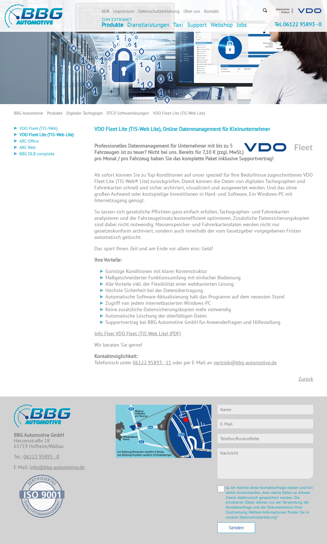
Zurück (306, 379)
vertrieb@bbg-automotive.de (245, 362)
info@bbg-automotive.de (57, 467)
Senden (236, 528)
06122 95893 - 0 (41, 456)
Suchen (265, 10)
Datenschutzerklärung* (259, 517)
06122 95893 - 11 (152, 362)
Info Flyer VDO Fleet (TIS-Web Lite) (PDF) (137, 333)
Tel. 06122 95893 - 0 (297, 24)
